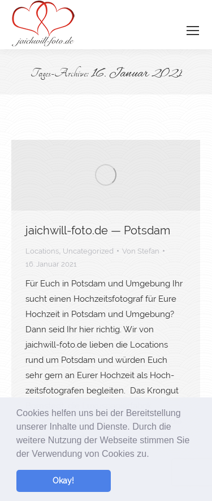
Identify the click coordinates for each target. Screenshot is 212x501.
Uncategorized (88, 251)
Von (140, 251)
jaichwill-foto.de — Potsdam (97, 230)
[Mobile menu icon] (193, 30)
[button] (153, 454)
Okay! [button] (63, 480)
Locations (42, 251)
